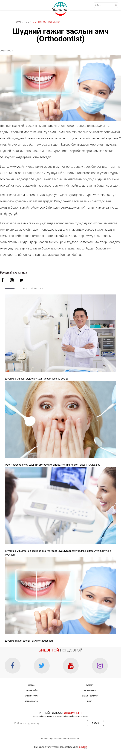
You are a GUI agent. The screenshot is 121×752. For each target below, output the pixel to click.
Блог (89, 701)
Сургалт (89, 685)
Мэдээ (31, 685)
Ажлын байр (31, 691)
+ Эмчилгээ (21, 22)
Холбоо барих (31, 701)
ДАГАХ (95, 723)
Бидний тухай (31, 696)
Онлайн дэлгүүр (90, 696)
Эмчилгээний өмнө (46, 22)
